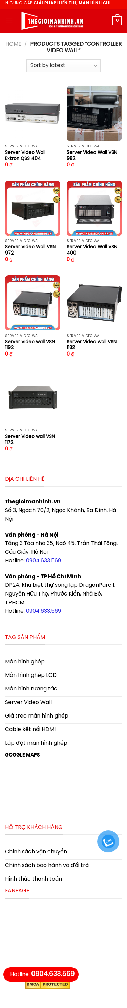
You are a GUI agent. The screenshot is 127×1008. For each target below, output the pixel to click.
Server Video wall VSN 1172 (30, 439)
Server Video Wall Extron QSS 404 (25, 155)
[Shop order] (63, 66)
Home (13, 44)
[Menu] (9, 21)
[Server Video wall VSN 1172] (32, 397)
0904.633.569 (43, 561)
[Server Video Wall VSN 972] (32, 208)
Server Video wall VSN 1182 (92, 345)
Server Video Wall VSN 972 (30, 250)
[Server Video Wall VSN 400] (94, 208)
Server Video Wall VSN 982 (92, 155)
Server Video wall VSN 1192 (30, 345)
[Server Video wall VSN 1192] (32, 302)
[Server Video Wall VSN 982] (94, 113)
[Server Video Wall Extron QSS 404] (32, 113)
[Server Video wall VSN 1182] (94, 302)
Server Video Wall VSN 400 (92, 250)
